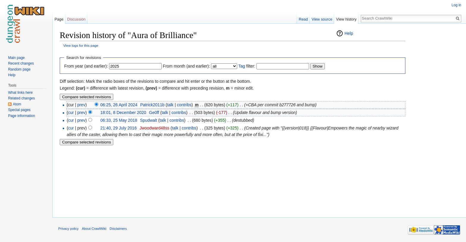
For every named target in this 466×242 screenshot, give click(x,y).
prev (81, 104)
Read (303, 19)
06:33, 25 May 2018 (118, 120)
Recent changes (21, 63)
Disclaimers (118, 228)
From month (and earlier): (186, 66)
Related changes (21, 98)
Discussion (76, 19)
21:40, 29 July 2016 (118, 128)
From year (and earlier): (86, 66)
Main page (16, 58)
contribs (184, 104)
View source (322, 19)
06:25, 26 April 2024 (119, 104)
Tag (241, 66)
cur (71, 112)
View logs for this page (80, 45)
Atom (17, 104)
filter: (246, 66)
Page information (21, 116)
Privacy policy (68, 228)
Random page (19, 69)
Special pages (19, 110)
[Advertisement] (435, 119)
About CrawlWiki (94, 228)
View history (346, 19)
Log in (456, 5)
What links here (20, 92)
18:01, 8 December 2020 (123, 112)
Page (58, 19)
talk (170, 104)
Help (348, 33)
